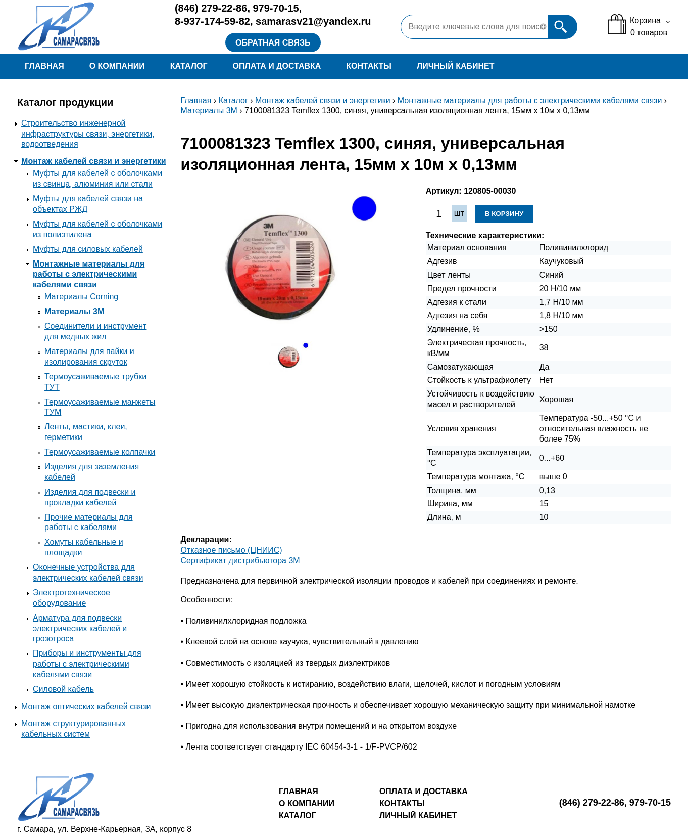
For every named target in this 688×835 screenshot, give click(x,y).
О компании (117, 66)
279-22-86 (211, 8)
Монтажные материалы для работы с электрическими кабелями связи (88, 274)
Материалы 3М (74, 311)
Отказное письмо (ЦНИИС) (231, 550)
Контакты (368, 66)
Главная (44, 66)
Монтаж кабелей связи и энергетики (93, 161)
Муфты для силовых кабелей (88, 249)
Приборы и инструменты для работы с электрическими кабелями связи (87, 664)
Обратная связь (273, 42)
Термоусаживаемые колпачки (99, 452)
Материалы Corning (81, 296)
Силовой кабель (63, 689)
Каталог (189, 66)
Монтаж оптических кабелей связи (86, 706)
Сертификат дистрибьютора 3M (240, 560)
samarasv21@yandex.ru (313, 21)
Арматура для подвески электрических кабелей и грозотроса (80, 628)
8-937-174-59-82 (212, 21)
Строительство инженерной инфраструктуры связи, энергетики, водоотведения (88, 134)
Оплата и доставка (277, 66)
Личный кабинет (455, 66)
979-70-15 (276, 8)
